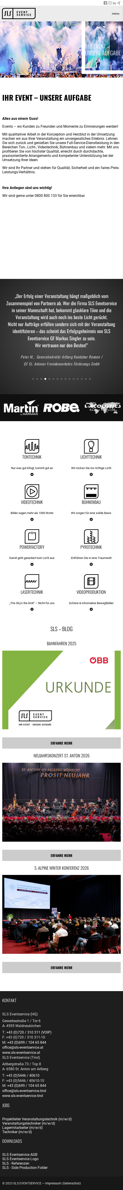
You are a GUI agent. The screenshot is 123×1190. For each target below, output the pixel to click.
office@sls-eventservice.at (22, 1047)
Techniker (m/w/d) (17, 1132)
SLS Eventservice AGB (19, 1154)
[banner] (19, 13)
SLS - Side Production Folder (25, 1168)
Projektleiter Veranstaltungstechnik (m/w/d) (37, 1119)
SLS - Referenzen (15, 1163)
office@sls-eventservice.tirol (24, 1091)
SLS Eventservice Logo (20, 1159)
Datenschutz (72, 1183)
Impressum (53, 1183)
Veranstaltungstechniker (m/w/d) (28, 1123)
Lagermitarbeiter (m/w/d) (22, 1127)
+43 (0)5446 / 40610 (22, 1075)
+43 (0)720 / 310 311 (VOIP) (29, 1032)
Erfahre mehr (61, 743)
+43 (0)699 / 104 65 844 (26, 1042)
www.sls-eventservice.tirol (22, 1096)
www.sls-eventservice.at (21, 1052)
